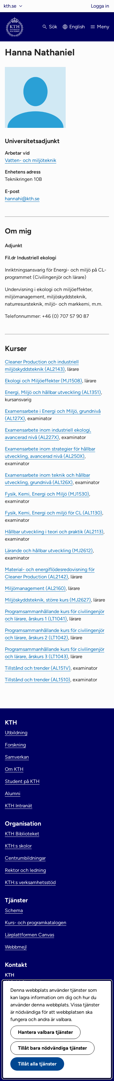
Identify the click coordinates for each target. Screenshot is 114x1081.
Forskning (15, 745)
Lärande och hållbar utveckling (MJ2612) (49, 550)
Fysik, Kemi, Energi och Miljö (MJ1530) (47, 494)
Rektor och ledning (25, 870)
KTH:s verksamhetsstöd (30, 882)
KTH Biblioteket (22, 834)
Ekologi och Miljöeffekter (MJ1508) (43, 381)
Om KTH (14, 769)
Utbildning (16, 732)
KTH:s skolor (18, 846)
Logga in (100, 6)
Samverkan (17, 757)
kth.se (10, 6)
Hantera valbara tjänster (45, 1032)
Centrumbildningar (25, 858)
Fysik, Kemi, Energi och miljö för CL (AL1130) (53, 513)
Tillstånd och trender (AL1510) (37, 680)
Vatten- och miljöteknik (30, 160)
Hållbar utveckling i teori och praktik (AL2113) (54, 532)
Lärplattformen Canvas (29, 935)
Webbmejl (16, 947)
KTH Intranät (18, 806)
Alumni (12, 793)
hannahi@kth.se (22, 199)
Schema (14, 910)
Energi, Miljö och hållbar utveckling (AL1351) (53, 392)
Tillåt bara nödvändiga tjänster (52, 1048)
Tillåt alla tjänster (37, 1064)
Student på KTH (22, 781)
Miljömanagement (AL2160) (35, 588)
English (77, 27)
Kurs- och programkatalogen (35, 922)
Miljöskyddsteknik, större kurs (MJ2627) (48, 600)
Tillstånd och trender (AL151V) (38, 668)
